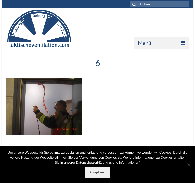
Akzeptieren (97, 172)
